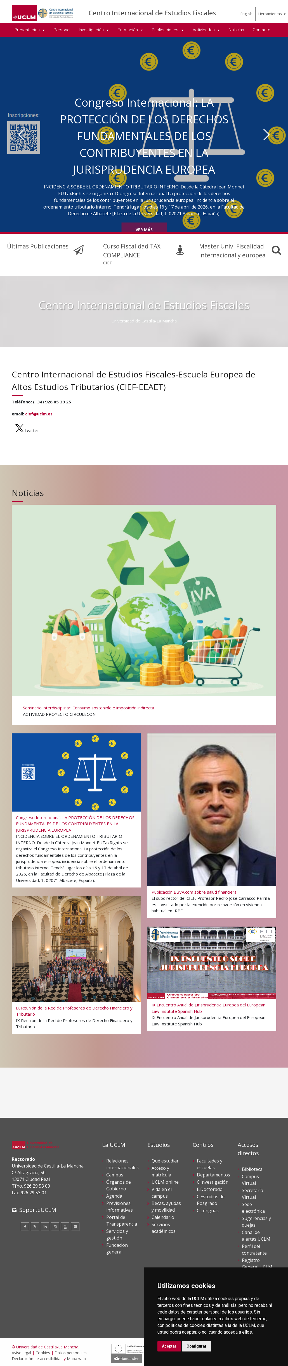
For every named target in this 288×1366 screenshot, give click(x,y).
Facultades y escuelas (209, 1163)
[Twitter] (35, 1226)
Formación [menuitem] (128, 29)
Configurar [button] (197, 1346)
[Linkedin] (45, 1226)
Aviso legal (21, 1351)
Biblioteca (252, 1168)
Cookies (43, 1351)
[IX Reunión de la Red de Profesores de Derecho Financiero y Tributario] (76, 963)
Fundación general (117, 1247)
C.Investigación (212, 1181)
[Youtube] (65, 1226)
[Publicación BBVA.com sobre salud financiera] (211, 823)
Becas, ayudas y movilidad (166, 1205)
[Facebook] (25, 1226)
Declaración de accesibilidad (37, 1357)
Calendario (163, 1216)
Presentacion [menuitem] (28, 29)
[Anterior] (21, 134)
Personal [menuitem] (62, 29)
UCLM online (165, 1181)
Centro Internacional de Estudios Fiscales (152, 12)
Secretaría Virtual (252, 1192)
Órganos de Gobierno (118, 1184)
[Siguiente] (266, 134)
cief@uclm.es (39, 413)
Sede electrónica (253, 1206)
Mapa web (76, 1357)
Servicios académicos (164, 1226)
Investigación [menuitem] (92, 29)
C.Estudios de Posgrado (211, 1198)
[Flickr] (75, 1226)
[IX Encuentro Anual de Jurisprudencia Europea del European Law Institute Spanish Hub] (211, 977)
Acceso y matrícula (161, 1170)
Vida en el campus (162, 1191)
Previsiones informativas (119, 1205)
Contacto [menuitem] (261, 29)
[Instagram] (55, 1226)
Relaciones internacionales (122, 1163)
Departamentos (213, 1174)
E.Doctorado (210, 1188)
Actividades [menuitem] (204, 29)
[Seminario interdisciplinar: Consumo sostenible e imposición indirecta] (143, 612)
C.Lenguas (208, 1209)
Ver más (144, 229)
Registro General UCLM (257, 1262)
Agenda (114, 1195)
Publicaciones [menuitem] (166, 29)
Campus (114, 1174)
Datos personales (71, 1351)
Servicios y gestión (117, 1233)
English (246, 13)
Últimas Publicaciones (36, 246)
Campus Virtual (250, 1178)
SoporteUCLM (37, 1209)
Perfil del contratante (254, 1248)
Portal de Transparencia (121, 1219)
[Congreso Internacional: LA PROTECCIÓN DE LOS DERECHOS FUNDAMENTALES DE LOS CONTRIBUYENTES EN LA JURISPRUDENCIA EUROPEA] (76, 808)
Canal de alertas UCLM (256, 1234)
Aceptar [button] (169, 1346)
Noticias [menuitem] (236, 29)
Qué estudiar (165, 1160)
